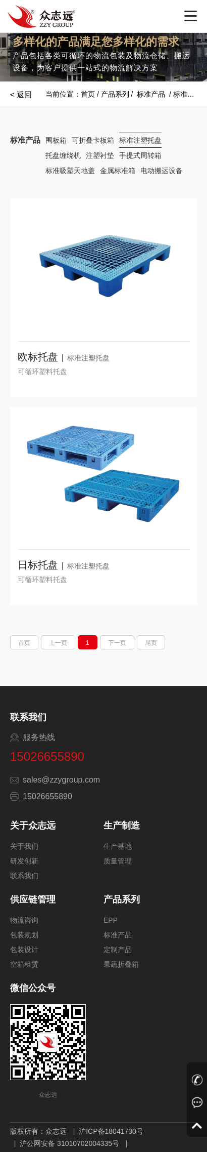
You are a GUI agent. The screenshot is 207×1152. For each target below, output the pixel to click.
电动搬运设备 (161, 171)
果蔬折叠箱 (121, 964)
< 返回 (21, 94)
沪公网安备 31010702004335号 (69, 1143)
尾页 (151, 642)
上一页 (58, 642)
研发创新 (24, 861)
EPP (111, 920)
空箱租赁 (24, 964)
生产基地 (118, 846)
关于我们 (24, 846)
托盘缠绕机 (63, 155)
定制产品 (118, 949)
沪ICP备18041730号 (111, 1131)
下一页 (117, 642)
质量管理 (118, 861)
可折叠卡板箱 (93, 140)
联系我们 (24, 876)
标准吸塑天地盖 (70, 171)
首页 (88, 94)
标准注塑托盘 (140, 140)
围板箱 (56, 140)
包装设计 (24, 949)
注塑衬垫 (100, 155)
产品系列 (115, 94)
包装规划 (24, 935)
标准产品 (151, 94)
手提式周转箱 (140, 155)
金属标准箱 (117, 171)
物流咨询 (24, 920)
